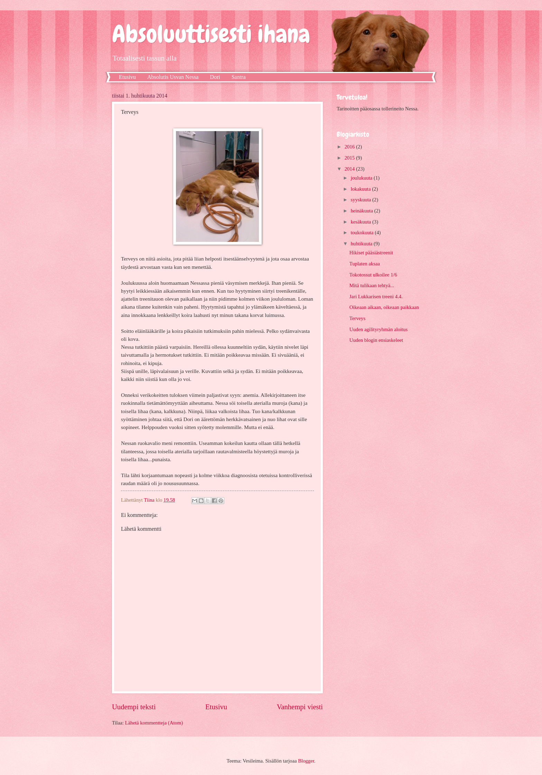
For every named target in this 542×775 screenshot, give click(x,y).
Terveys (357, 318)
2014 (350, 169)
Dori (215, 77)
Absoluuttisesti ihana (211, 33)
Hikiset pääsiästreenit (371, 252)
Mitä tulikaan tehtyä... (371, 285)
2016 (350, 146)
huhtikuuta (362, 243)
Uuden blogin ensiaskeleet (376, 340)
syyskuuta (361, 199)
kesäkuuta (361, 222)
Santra (239, 77)
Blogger (306, 761)
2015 (350, 158)
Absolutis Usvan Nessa (172, 77)
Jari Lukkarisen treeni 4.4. (376, 296)
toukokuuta (363, 232)
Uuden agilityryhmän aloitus (378, 329)
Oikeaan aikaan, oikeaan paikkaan (384, 307)
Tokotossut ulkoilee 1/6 (373, 274)
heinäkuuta (362, 210)
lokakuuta (361, 189)
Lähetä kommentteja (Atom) (154, 723)
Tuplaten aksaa (364, 263)
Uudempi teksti (134, 707)
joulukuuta (362, 178)
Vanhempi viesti (300, 707)
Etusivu (127, 77)
